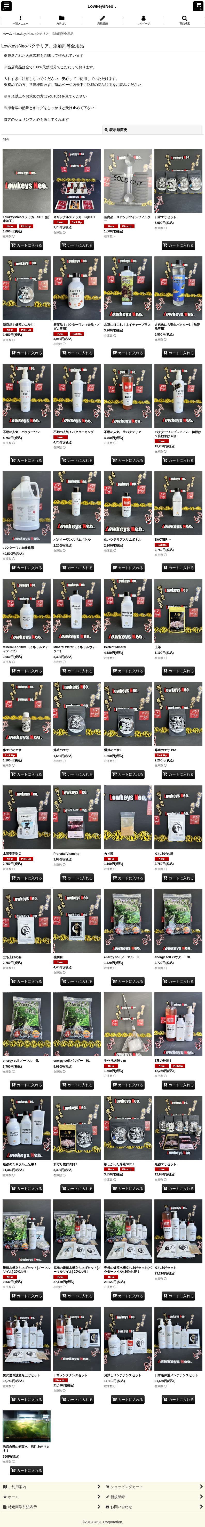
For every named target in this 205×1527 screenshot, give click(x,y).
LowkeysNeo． (104, 6)
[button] (6, 6)
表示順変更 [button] (116, 130)
